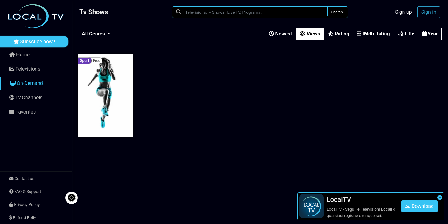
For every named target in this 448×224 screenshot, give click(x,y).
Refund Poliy (22, 217)
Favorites (22, 112)
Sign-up (403, 12)
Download (419, 206)
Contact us (21, 178)
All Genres (94, 34)
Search (337, 12)
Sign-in (428, 12)
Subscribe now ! (34, 41)
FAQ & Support (25, 191)
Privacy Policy (24, 204)
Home (19, 55)
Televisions (24, 69)
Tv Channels (26, 97)
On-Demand (26, 83)
